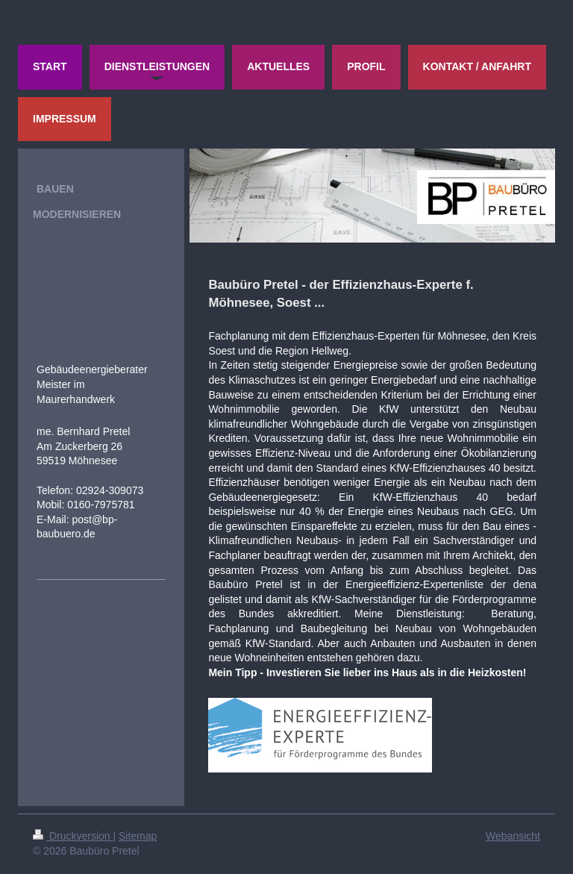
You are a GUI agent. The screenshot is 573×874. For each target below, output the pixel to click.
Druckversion (73, 836)
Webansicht (513, 836)
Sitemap (138, 836)
